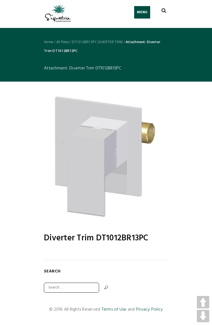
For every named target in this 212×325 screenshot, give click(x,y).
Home (48, 42)
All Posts (62, 42)
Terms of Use (114, 309)
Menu (142, 12)
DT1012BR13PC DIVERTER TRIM (97, 42)
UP (203, 302)
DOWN (203, 316)
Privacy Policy (149, 309)
